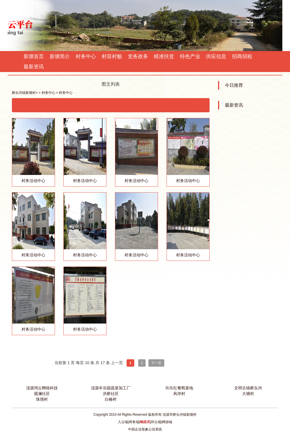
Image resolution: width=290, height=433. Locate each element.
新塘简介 (60, 56)
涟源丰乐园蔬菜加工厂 (111, 388)
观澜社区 (42, 393)
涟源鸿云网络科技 (42, 388)
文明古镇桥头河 (248, 388)
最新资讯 (34, 66)
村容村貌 (112, 56)
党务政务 (138, 56)
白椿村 (111, 399)
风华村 (179, 393)
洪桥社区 (111, 393)
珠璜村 (42, 399)
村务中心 (86, 56)
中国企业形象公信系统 (145, 429)
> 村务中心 (47, 93)
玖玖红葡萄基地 (179, 388)
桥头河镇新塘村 (24, 93)
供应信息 (216, 56)
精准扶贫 (164, 56)
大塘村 (248, 393)
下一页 (156, 363)
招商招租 (242, 56)
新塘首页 (34, 56)
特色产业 (190, 56)
